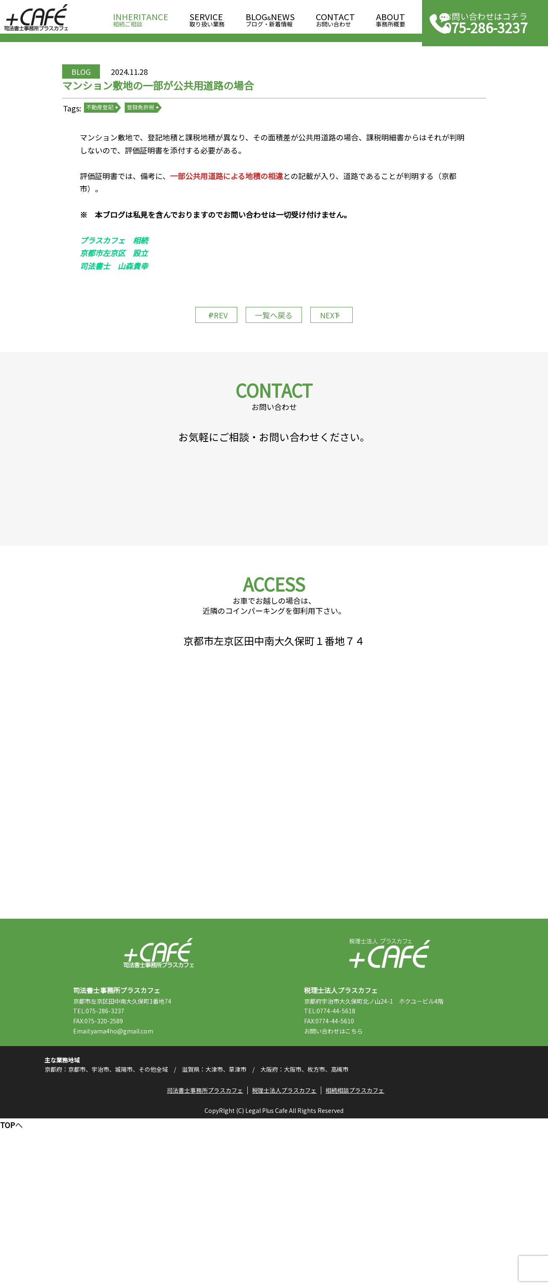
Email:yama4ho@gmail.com (134, 1177)
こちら (374, 1177)
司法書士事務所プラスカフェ (36, 17)
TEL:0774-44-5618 (350, 1158)
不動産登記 (127, 143)
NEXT (345, 372)
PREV (202, 372)
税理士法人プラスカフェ (389, 1100)
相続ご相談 (140, 17)
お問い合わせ (335, 17)
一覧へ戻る (274, 372)
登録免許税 (167, 143)
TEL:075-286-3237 (119, 1158)
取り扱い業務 (207, 17)
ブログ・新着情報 (270, 17)
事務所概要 (390, 17)
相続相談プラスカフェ (359, 1256)
